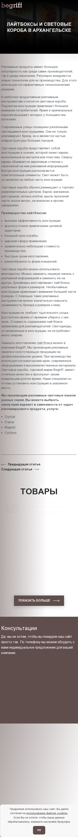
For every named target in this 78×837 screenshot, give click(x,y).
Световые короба (14, 148)
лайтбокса (44, 343)
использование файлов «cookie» (47, 813)
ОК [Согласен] (39, 830)
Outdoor (11, 432)
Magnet (10, 427)
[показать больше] (39, 600)
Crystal (10, 416)
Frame (9, 422)
